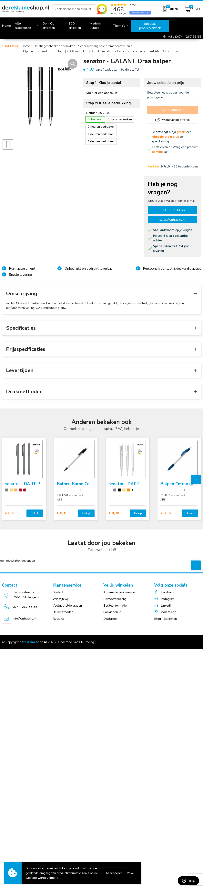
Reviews (59, 619)
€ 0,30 (10, 513)
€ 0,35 (62, 513)
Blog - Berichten (165, 619)
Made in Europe (95, 25)
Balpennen (124, 51)
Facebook (164, 592)
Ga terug (11, 46)
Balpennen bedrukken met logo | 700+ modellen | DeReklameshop (67, 51)
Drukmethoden (63, 612)
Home (26, 46)
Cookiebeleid (112, 612)
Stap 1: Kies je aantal (103, 83)
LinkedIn (163, 605)
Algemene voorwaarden (120, 592)
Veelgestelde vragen (67, 605)
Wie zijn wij (60, 599)
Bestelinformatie (115, 605)
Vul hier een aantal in (101, 93)
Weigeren (132, 873)
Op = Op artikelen (49, 25)
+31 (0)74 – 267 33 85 (184, 37)
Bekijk (34, 513)
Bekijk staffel (130, 70)
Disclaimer (110, 619)
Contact (58, 592)
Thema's (119, 26)
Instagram (164, 599)
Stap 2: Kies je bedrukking (108, 103)
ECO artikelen (75, 25)
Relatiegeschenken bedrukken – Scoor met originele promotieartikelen (82, 46)
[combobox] (78, 9)
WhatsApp (165, 612)
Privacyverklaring (115, 599)
